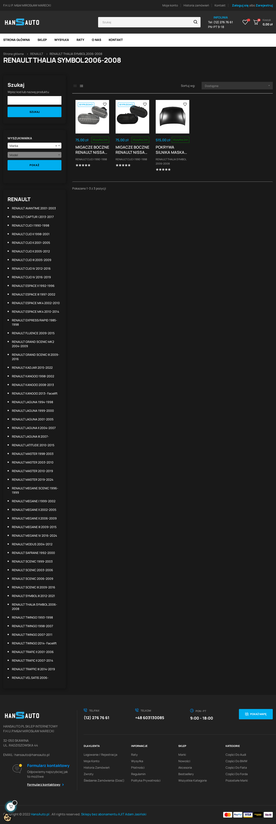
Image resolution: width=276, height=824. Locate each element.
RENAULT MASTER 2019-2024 (32, 479)
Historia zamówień (196, 5)
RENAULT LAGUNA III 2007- (30, 436)
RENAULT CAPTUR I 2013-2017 (33, 217)
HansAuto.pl (40, 814)
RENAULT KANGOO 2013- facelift (35, 393)
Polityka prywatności (145, 780)
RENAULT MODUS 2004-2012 (32, 544)
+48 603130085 (149, 717)
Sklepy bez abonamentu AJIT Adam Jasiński (113, 814)
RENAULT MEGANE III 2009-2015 (34, 527)
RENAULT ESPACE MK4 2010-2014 (35, 311)
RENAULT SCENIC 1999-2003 (32, 561)
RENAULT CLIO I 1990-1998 (30, 225)
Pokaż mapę (258, 714)
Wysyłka (137, 761)
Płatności (137, 767)
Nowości (184, 761)
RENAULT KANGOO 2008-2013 (33, 385)
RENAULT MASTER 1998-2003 (32, 454)
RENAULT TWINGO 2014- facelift (34, 643)
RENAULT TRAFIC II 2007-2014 (32, 660)
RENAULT (19, 199)
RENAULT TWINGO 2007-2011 (32, 635)
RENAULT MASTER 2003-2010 (32, 462)
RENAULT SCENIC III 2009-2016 (33, 587)
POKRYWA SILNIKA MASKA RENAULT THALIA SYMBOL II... (171, 150)
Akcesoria (185, 767)
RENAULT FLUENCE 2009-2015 (33, 333)
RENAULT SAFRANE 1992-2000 (33, 553)
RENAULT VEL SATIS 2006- (30, 678)
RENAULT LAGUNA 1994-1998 (32, 402)
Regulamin (138, 774)
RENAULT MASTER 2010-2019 (32, 471)
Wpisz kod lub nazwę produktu (28, 92)
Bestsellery (186, 774)
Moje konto (170, 5)
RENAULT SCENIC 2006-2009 (32, 579)
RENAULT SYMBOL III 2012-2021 (33, 596)
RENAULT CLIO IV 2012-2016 (31, 268)
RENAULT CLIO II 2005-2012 (31, 251)
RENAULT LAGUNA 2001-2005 (32, 419)
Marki (182, 754)
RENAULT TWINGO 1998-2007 (32, 626)
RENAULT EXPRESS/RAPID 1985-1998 (34, 322)
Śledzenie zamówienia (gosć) (104, 780)
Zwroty (89, 774)
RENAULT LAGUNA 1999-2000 (33, 411)
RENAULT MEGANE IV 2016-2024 (34, 535)
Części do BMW (236, 761)
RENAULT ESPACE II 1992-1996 (33, 286)
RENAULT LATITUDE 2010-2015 (33, 445)
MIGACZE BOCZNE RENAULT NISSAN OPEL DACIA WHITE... (92, 150)
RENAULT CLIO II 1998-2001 (31, 234)
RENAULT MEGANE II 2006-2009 (34, 518)
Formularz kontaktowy (43, 784)
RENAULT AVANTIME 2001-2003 (34, 208)
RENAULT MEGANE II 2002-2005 (34, 510)
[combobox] (34, 146)
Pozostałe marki (237, 780)
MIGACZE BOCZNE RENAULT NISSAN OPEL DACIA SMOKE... (132, 150)
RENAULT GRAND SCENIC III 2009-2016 (35, 357)
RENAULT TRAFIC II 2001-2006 (33, 652)
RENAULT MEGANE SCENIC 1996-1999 (35, 490)
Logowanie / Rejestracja (100, 754)
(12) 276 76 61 (96, 717)
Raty (134, 754)
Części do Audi (236, 754)
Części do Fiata (236, 767)
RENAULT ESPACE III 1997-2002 (33, 294)
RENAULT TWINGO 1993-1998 (32, 617)
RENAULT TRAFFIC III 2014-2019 (33, 669)
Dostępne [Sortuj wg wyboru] (239, 85)
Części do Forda (237, 774)
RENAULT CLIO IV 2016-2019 (31, 277)
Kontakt (220, 5)
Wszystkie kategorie (192, 780)
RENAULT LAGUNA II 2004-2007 (34, 428)
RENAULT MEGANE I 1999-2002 (33, 501)
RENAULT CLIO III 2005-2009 (31, 260)
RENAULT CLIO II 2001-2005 (31, 243)
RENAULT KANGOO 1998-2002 (33, 376)
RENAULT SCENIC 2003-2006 (32, 570)
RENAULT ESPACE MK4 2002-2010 (36, 303)
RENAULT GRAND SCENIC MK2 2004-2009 (33, 344)
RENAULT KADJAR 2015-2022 (32, 367)
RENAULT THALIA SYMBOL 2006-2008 (34, 606)
